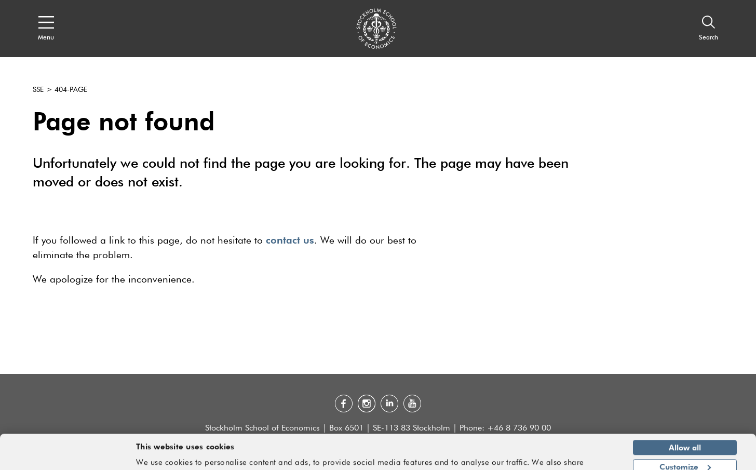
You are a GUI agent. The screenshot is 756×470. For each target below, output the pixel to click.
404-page (71, 89)
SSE (38, 89)
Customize (685, 436)
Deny (684, 455)
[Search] (708, 28)
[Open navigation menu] (46, 28)
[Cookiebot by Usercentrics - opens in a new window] (67, 456)
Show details (587, 457)
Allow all (685, 417)
